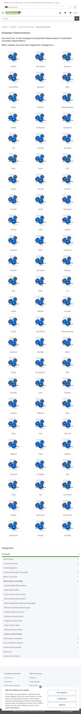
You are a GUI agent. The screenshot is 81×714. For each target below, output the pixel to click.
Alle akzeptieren (62, 692)
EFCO (67, 168)
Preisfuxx (13, 413)
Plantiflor (67, 392)
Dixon (13, 168)
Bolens (13, 107)
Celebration (40, 127)
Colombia (40, 148)
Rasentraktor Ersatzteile (13, 581)
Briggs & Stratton (67, 107)
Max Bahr (40, 352)
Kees (13, 291)
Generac (13, 229)
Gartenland (67, 209)
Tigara (13, 494)
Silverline (13, 454)
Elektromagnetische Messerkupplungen (20, 603)
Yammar (40, 535)
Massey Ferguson (67, 331)
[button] (60, 13)
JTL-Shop (70, 711)
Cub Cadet (67, 148)
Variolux (13, 515)
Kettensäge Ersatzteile (12, 647)
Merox (67, 352)
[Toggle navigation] (3, 12)
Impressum (8, 682)
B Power (13, 66)
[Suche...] (38, 18)
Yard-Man (67, 535)
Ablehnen (62, 705)
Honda (40, 250)
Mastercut (13, 352)
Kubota (13, 311)
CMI (13, 148)
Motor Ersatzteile (10, 577)
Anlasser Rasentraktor (13, 634)
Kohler (40, 291)
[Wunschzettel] (65, 13)
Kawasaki (67, 270)
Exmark (13, 189)
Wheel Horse (67, 515)
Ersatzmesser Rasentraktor (15, 594)
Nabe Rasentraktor (11, 590)
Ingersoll (13, 270)
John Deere (40, 270)
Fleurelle (67, 189)
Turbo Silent (67, 494)
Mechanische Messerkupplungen (17, 607)
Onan (41, 392)
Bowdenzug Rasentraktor (14, 612)
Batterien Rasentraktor (13, 629)
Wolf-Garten (13, 535)
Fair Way (41, 189)
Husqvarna (67, 250)
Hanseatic (13, 250)
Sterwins (67, 454)
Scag (40, 433)
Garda (40, 209)
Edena (40, 168)
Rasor (67, 413)
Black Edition (13, 87)
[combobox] (38, 7)
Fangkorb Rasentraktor (13, 621)
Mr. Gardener (40, 372)
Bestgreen (67, 66)
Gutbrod (67, 229)
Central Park (67, 127)
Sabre (13, 433)
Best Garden (40, 66)
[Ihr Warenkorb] (73, 13)
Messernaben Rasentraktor (15, 599)
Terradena (40, 474)
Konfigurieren (61, 699)
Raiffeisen (40, 413)
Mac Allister (40, 331)
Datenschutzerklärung (12, 685)
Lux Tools (67, 311)
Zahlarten (33, 678)
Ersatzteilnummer (10, 563)
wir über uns (8, 678)
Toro (40, 494)
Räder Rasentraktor (12, 625)
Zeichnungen (8, 559)
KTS (67, 291)
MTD (67, 372)
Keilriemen (7, 652)
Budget (13, 127)
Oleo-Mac (13, 392)
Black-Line (40, 87)
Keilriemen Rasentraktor (14, 616)
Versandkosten (35, 682)
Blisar (67, 87)
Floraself (14, 209)
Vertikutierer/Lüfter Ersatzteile (15, 572)
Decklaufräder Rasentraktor (15, 585)
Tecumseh (13, 474)
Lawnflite (40, 311)
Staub (40, 454)
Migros (13, 372)
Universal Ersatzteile (11, 656)
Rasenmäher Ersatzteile (12, 638)
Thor (67, 474)
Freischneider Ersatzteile (13, 643)
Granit (40, 229)
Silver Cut (67, 433)
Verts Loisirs (40, 515)
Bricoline (40, 107)
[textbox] (38, 7)
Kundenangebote (10, 568)
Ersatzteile (6, 554)
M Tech (13, 331)
